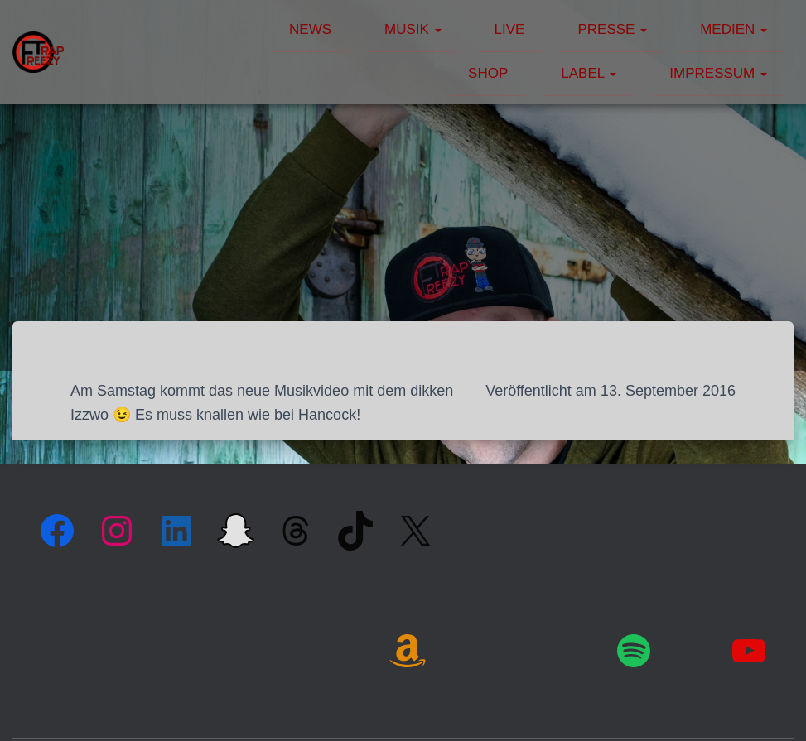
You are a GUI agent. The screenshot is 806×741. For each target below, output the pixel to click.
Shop (488, 73)
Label (588, 73)
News (310, 29)
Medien (733, 29)
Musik (413, 29)
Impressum (718, 73)
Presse (612, 29)
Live (510, 29)
